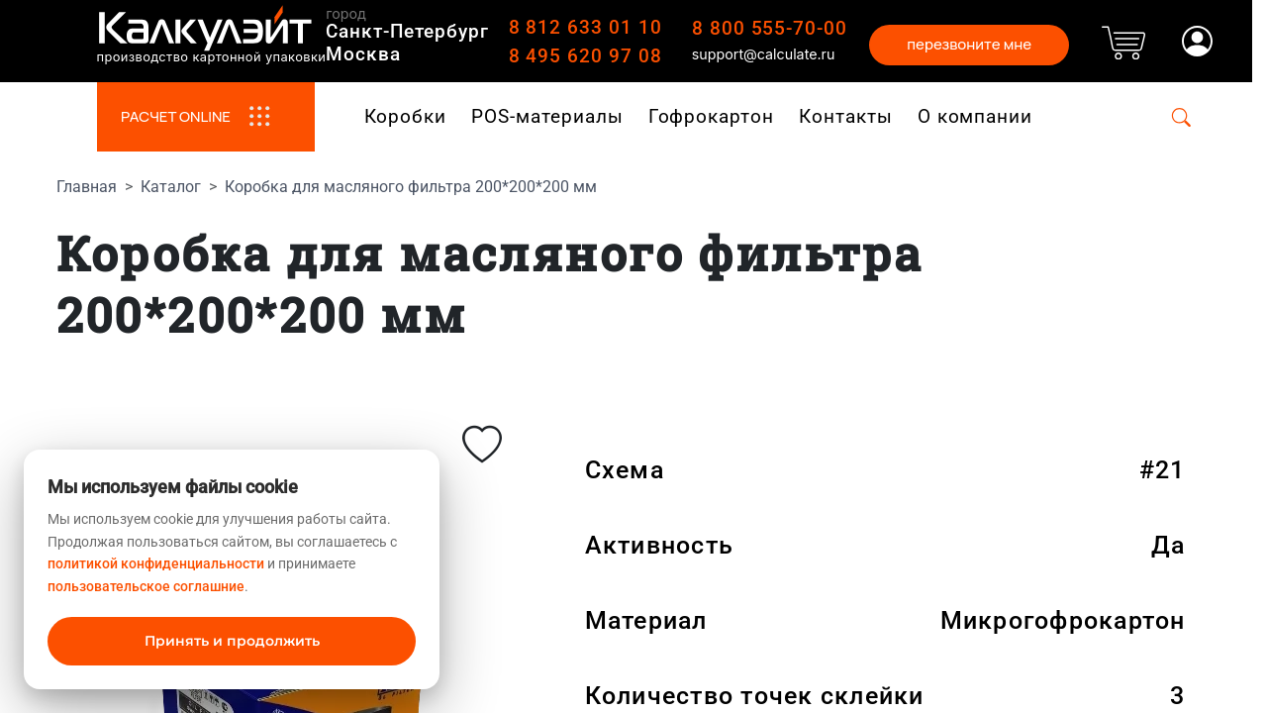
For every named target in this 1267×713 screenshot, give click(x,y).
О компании (975, 116)
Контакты (846, 116)
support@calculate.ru (763, 54)
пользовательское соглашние (146, 586)
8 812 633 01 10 (585, 27)
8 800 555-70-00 (769, 28)
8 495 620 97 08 (585, 56)
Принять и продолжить (232, 641)
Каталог (171, 186)
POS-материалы (547, 116)
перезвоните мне (969, 44)
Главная (86, 186)
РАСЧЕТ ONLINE (205, 117)
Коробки (405, 116)
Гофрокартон (711, 116)
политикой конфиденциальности (156, 563)
